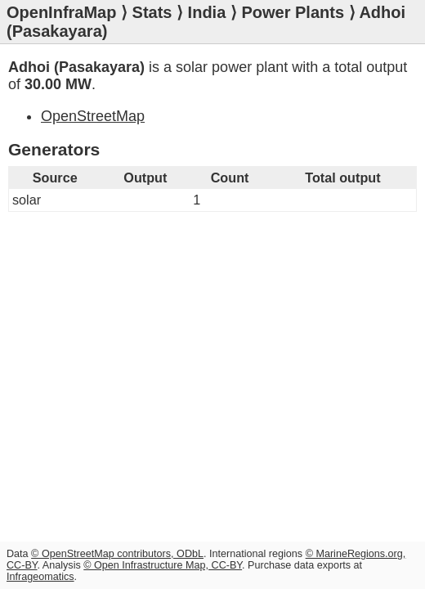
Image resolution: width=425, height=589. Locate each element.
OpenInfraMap (61, 12)
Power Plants (292, 12)
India (207, 12)
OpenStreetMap (93, 116)
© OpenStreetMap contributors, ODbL (117, 554)
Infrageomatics (40, 576)
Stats (152, 12)
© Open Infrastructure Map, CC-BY (162, 565)
